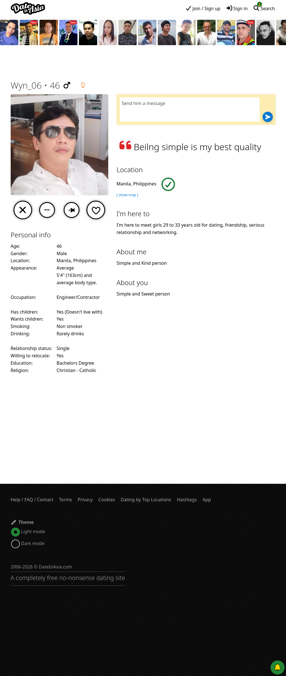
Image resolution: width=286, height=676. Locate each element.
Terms (65, 499)
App (207, 499)
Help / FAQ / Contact (32, 499)
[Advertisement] (143, 63)
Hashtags (187, 499)
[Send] (268, 117)
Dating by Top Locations (146, 499)
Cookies (106, 499)
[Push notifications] (278, 667)
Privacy (85, 499)
